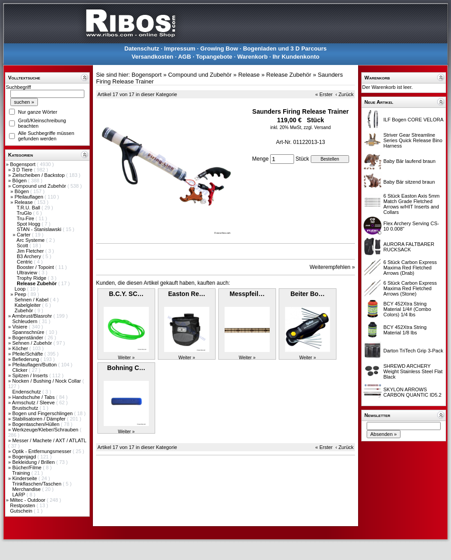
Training (21, 473)
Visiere (20, 326)
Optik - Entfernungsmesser (42, 451)
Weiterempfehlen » (332, 267)
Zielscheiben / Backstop (39, 175)
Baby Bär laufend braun (409, 161)
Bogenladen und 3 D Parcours (285, 48)
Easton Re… (186, 293)
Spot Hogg (29, 224)
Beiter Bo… (307, 293)
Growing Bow (219, 48)
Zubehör (24, 310)
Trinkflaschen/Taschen (37, 483)
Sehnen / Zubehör (32, 343)
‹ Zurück (345, 94)
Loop (20, 289)
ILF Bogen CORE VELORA (413, 119)
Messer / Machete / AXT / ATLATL (49, 440)
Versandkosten (153, 56)
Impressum (179, 48)
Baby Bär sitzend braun (409, 182)
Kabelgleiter (28, 305)
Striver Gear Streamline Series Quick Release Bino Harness (412, 140)
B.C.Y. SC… (126, 293)
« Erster (324, 94)
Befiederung (26, 359)
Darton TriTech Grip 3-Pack (413, 350)
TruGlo (25, 213)
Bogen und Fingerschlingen (43, 413)
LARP (19, 494)
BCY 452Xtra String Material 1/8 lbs (405, 329)
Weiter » (126, 357)
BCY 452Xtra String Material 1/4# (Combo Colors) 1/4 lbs (407, 309)
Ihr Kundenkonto (295, 56)
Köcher (20, 348)
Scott (23, 245)
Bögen (20, 180)
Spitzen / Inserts (30, 375)
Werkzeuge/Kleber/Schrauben (46, 429)
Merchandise (27, 489)
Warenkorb (252, 56)
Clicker (20, 370)
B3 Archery (29, 256)
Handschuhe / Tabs (34, 397)
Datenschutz (141, 48)
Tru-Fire (26, 218)
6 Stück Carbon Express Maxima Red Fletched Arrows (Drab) (410, 267)
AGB (184, 56)
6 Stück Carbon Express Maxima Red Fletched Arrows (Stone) (410, 288)
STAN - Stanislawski (40, 229)
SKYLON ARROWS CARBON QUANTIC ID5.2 (412, 392)
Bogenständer (28, 337)
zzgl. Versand (317, 127)
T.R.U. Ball (29, 207)
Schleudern (25, 321)
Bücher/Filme (27, 467)
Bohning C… (126, 367)
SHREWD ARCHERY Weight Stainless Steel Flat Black (412, 371)
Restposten (23, 505)
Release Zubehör (288, 74)
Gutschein (22, 511)
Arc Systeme (31, 240)
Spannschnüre (29, 332)
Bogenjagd (24, 456)
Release (24, 202)
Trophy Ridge (32, 278)
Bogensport (23, 164)
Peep (21, 294)
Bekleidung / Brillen (34, 462)
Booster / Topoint (36, 267)
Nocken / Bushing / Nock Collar (47, 381)
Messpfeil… (247, 293)
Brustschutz (26, 408)
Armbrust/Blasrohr (33, 316)
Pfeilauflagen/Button (35, 364)
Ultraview (27, 272)
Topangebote (214, 56)
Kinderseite (25, 478)
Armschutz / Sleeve (34, 402)
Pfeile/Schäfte (28, 353)
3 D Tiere (23, 169)
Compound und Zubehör (39, 186)
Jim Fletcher (31, 251)
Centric (25, 261)
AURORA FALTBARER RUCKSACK (408, 246)
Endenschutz (27, 391)
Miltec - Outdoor (28, 500)
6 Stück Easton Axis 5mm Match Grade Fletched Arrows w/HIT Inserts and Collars (411, 204)
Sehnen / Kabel (32, 299)
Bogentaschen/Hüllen (36, 424)
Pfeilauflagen (29, 196)
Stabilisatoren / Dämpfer (39, 418)
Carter (24, 234)
